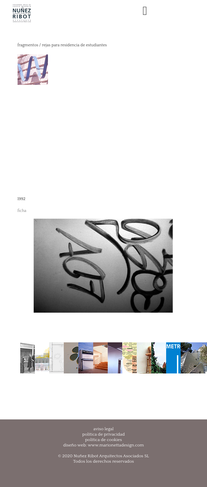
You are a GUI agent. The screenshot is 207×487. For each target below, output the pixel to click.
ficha (22, 211)
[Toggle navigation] (145, 11)
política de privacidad (103, 434)
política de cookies (103, 439)
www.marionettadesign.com (116, 445)
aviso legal (104, 429)
